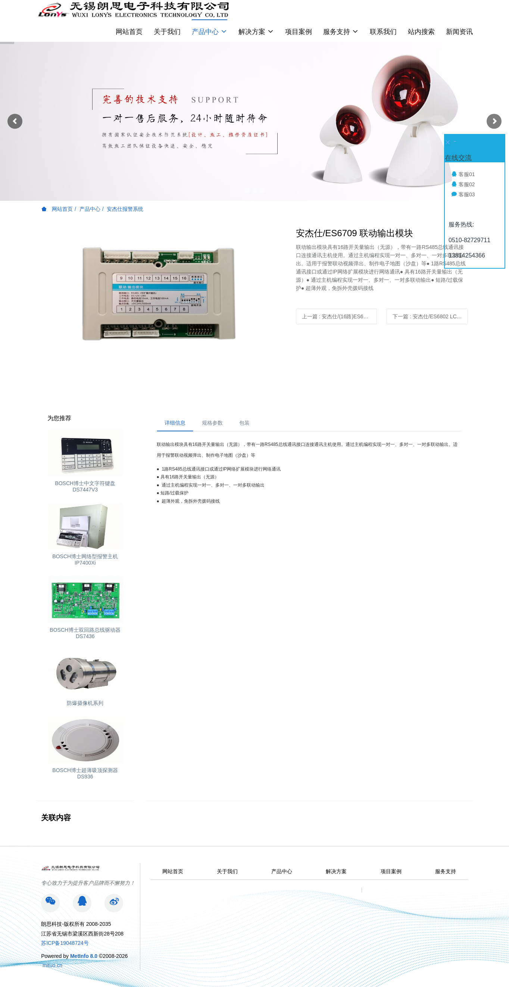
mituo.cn (52, 965)
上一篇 (339, 316)
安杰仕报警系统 (125, 209)
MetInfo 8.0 (83, 956)
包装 (244, 423)
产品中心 (89, 209)
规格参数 (212, 423)
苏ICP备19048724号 (65, 943)
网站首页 (129, 31)
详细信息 (175, 423)
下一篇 (430, 316)
